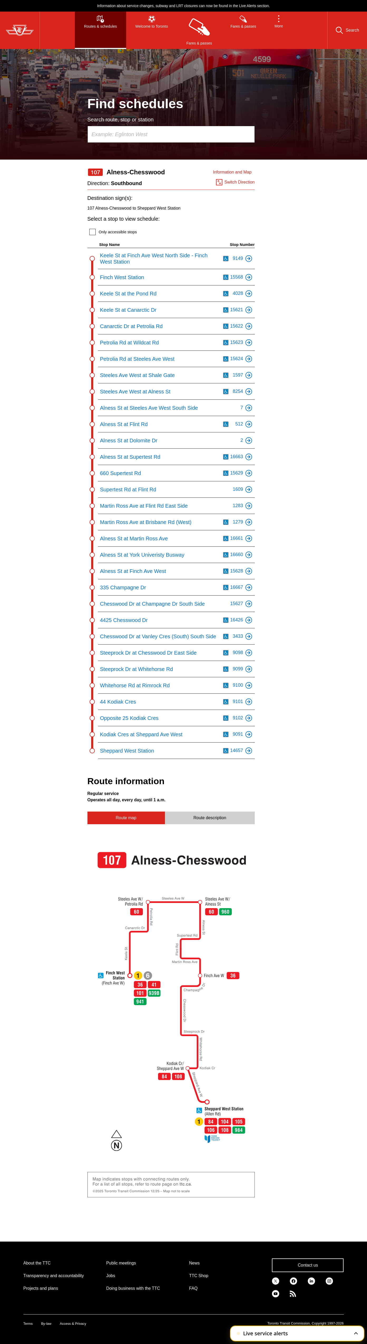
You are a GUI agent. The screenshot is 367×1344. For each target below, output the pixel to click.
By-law (46, 1324)
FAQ (193, 1288)
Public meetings (121, 1263)
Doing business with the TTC (133, 1288)
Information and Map (232, 172)
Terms (28, 1324)
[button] (278, 30)
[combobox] (171, 134)
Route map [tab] (126, 818)
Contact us (308, 1265)
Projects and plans (40, 1288)
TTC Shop (198, 1275)
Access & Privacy (73, 1324)
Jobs (110, 1275)
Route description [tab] (209, 818)
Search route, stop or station (120, 119)
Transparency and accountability (53, 1275)
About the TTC (37, 1263)
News (194, 1263)
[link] (275, 1280)
